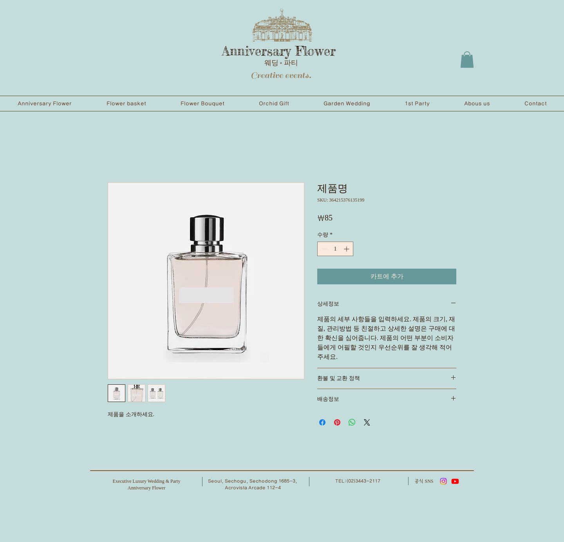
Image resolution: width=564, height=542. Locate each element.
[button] (467, 59)
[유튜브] (455, 481)
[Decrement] (323, 249)
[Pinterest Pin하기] (337, 422)
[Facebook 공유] (322, 422)
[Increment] (347, 249)
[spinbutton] (335, 249)
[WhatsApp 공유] (352, 422)
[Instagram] (443, 481)
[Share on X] (367, 422)
